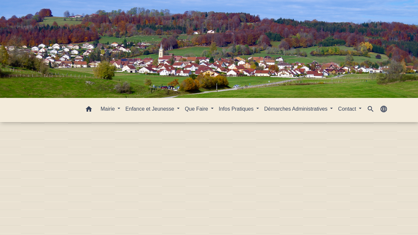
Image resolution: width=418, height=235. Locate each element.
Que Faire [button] (197, 109)
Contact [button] (348, 109)
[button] (89, 110)
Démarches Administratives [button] (296, 109)
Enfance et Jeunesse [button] (150, 109)
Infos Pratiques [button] (237, 109)
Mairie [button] (108, 109)
